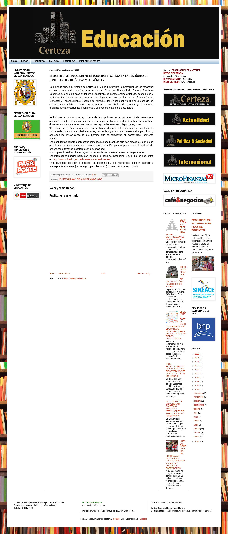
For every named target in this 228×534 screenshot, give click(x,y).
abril (196, 425)
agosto (197, 409)
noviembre (199, 397)
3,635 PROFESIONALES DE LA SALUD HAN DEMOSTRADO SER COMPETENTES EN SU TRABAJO (175, 370)
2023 (197, 361)
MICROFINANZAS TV (89, 61)
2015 (197, 441)
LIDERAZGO (39, 61)
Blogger (143, 519)
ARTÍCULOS (69, 61)
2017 (197, 385)
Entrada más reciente (60, 273)
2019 (197, 377)
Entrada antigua (145, 273)
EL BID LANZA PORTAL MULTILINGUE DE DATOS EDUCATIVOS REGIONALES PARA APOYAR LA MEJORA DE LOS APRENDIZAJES (176, 325)
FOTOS (24, 61)
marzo (197, 429)
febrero (197, 432)
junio (196, 417)
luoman (116, 519)
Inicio (103, 273)
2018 (197, 381)
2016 (197, 389)
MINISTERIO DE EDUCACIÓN (89, 179)
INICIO (14, 61)
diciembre (198, 393)
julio (196, 413)
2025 (197, 354)
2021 (197, 369)
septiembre (199, 405)
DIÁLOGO (54, 61)
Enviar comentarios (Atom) (74, 278)
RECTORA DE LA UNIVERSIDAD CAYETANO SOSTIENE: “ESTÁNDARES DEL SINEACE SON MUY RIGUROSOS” (175, 408)
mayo (197, 421)
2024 (197, 358)
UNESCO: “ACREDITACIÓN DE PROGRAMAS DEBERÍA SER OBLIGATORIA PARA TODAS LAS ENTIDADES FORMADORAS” (176, 454)
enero (197, 437)
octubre (197, 401)
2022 (197, 366)
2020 (197, 374)
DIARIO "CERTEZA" (67, 179)
